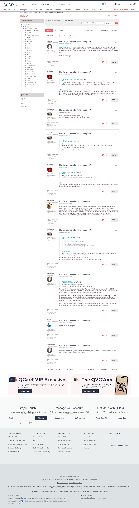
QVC (21, 12)
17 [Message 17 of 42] (52, 266)
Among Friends (31, 76)
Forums (36, 12)
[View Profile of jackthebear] (50, 109)
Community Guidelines (14, 498)
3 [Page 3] (62, 35)
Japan (94, 498)
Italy (89, 498)
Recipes (29, 50)
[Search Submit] (103, 4)
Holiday (29, 54)
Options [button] (116, 42)
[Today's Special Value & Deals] (124, 9)
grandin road (93, 479)
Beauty (85, 10)
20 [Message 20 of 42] (52, 362)
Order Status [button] (59, 418)
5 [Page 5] (67, 35)
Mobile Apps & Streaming (41, 451)
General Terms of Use (75, 483)
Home (28, 52)
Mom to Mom (30, 72)
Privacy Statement (62, 483)
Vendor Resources (89, 440)
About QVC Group (64, 440)
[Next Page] (72, 35)
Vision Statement (12, 504)
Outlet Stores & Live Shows (42, 448)
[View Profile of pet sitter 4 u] (50, 273)
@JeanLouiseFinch (71, 79)
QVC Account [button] (79, 418)
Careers (86, 448)
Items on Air (45, 4)
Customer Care (31, 85)
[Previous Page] (50, 35)
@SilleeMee (68, 141)
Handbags (30, 41)
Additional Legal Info (59, 498)
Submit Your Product (90, 444)
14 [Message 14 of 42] (52, 157)
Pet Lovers (30, 69)
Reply (114, 62)
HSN (60, 479)
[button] (116, 4)
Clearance (68, 10)
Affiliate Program (89, 437)
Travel (28, 78)
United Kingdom (102, 498)
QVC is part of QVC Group (50, 479)
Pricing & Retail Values (29, 498)
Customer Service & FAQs (16, 440)
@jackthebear (68, 172)
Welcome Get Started (33, 30)
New (14, 10)
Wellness (29, 61)
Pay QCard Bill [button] (101, 418)
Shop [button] (24, 4)
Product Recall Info (14, 451)
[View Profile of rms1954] (49, 319)
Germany (84, 498)
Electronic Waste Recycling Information (56, 501)
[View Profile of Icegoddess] (50, 200)
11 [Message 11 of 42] (52, 64)
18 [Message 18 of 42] (52, 312)
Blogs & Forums (28, 12)
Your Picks (6, 10)
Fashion (77, 10)
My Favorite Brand (31, 28)
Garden (29, 56)
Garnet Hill (85, 479)
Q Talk (29, 80)
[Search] (92, 23)
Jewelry (93, 10)
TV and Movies (31, 65)
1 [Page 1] (56, 35)
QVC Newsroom (63, 444)
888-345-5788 (12, 437)
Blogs (26, 87)
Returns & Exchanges (15, 448)
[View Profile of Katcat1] (49, 41)
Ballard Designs (68, 479)
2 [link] (59, 35)
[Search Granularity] (110, 23)
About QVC (62, 437)
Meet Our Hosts (38, 444)
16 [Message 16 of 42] (52, 222)
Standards (24, 106)
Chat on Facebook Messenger (18, 444)
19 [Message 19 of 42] (52, 337)
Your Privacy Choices (14, 501)
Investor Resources (64, 451)
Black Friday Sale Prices (53, 10)
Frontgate (77, 479)
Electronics (30, 59)
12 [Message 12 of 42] (52, 101)
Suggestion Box (31, 82)
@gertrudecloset (64, 47)
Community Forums (39, 437)
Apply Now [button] (122, 418)
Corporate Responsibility (66, 448)
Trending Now (23, 10)
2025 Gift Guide (36, 10)
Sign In (110, 15)
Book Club (30, 67)
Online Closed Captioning (44, 498)
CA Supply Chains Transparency (34, 501)
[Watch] (33, 4)
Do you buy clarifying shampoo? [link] (53, 12)
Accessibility (22, 504)
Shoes (101, 10)
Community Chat (31, 74)
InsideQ (29, 33)
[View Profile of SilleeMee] (50, 71)
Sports (29, 63)
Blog (34, 440)
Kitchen (29, 48)
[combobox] (77, 4)
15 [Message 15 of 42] (52, 193)
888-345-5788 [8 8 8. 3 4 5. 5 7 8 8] (104, 491)
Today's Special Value (33, 35)
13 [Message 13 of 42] (52, 125)
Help (115, 15)
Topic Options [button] (59, 30)
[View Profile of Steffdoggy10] (51, 344)
